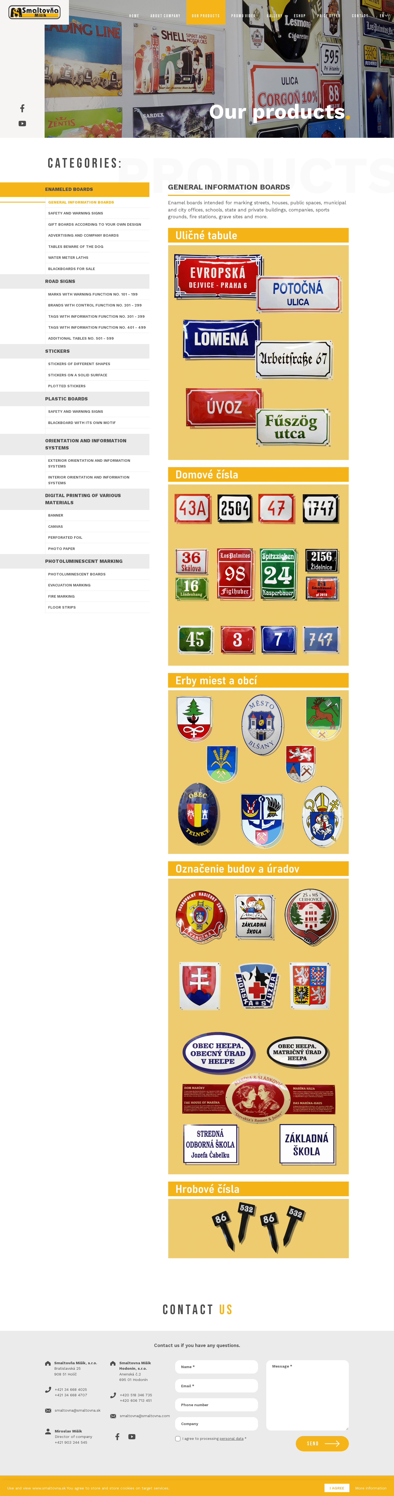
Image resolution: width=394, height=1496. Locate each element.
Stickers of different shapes (79, 364)
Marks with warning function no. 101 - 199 (93, 294)
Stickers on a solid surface (77, 375)
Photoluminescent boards (77, 574)
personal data (232, 1439)
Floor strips (62, 607)
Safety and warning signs (75, 213)
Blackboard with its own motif (82, 422)
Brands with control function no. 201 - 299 (95, 305)
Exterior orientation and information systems (89, 463)
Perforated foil (65, 537)
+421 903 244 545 (71, 1442)
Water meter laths (68, 257)
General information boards (81, 202)
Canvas (55, 526)
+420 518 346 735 (136, 1395)
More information (371, 1488)
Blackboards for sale (71, 268)
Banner (55, 515)
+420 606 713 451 (136, 1400)
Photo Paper (61, 548)
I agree (337, 1488)
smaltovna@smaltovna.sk (77, 1410)
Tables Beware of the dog (75, 246)
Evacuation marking (69, 585)
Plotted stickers (67, 386)
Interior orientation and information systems (88, 480)
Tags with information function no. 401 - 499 (97, 327)
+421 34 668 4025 (71, 1389)
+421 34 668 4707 (71, 1395)
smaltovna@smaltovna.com (145, 1416)
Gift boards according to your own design (94, 224)
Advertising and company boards (83, 235)
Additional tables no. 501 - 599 (81, 338)
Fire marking (61, 596)
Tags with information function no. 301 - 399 (96, 316)
